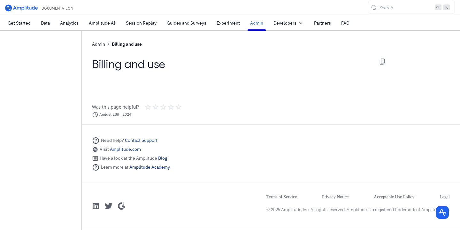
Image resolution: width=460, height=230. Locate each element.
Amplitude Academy (149, 167)
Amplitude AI (102, 23)
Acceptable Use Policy (394, 197)
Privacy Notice (335, 197)
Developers (288, 23)
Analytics (69, 23)
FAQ (345, 23)
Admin (256, 23)
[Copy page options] (382, 61)
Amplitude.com (125, 149)
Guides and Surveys (186, 23)
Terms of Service (281, 197)
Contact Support (141, 140)
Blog (162, 158)
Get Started (19, 23)
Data (45, 23)
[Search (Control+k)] (411, 7)
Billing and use (127, 44)
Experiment (228, 23)
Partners (322, 23)
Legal (445, 197)
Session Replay (141, 23)
